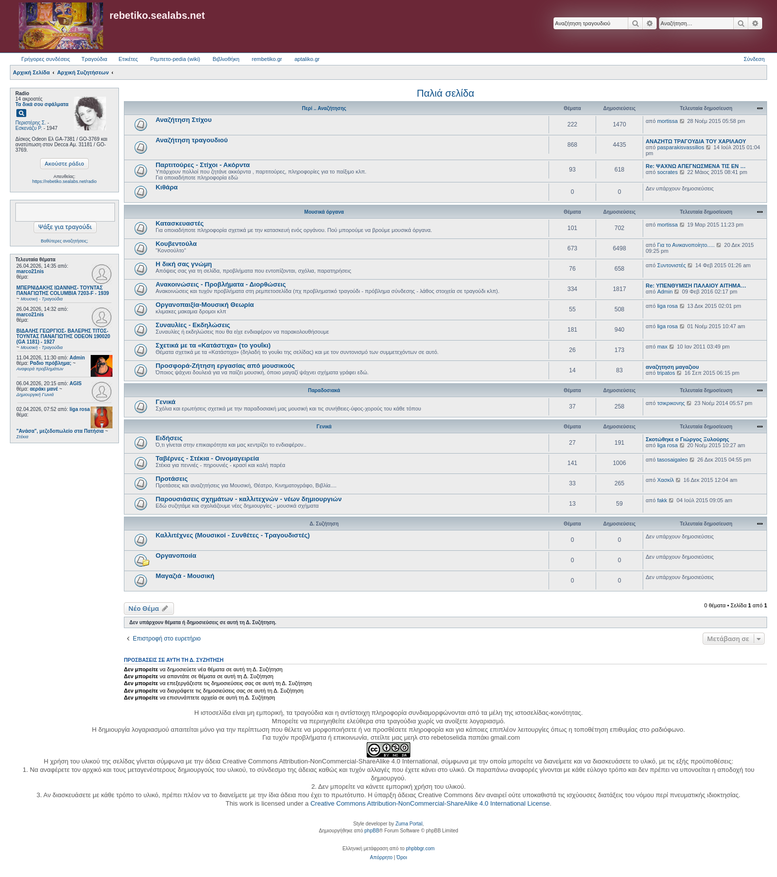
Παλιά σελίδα (445, 93)
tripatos (666, 373)
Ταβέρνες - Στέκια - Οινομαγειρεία (207, 458)
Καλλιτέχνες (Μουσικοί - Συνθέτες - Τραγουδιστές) (233, 535)
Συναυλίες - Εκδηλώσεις (193, 325)
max (662, 347)
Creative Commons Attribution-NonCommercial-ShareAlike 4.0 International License (430, 803)
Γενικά (165, 402)
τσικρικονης (671, 403)
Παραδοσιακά (324, 390)
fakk (662, 500)
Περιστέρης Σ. (30, 122)
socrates (667, 172)
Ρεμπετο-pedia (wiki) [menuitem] (175, 59)
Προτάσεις (172, 478)
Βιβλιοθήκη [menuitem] (226, 59)
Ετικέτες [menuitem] (128, 59)
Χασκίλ (665, 480)
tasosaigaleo (672, 460)
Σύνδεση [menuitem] (754, 59)
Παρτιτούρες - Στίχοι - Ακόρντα (203, 165)
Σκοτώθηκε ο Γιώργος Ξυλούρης (687, 439)
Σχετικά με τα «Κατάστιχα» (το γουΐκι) (213, 345)
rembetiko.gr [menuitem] (267, 59)
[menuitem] (381, 857)
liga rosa (79, 409)
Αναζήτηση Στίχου (184, 119)
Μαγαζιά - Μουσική (185, 576)
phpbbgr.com (420, 848)
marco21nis (30, 271)
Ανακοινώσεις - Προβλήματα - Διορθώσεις (221, 284)
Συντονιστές (671, 265)
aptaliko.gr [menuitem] (307, 59)
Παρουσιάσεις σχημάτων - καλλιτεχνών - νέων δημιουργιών (249, 499)
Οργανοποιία (176, 555)
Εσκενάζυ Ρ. (28, 128)
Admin (77, 357)
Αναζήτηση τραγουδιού (192, 140)
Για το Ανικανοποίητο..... (686, 245)
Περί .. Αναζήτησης (324, 108)
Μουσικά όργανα (324, 212)
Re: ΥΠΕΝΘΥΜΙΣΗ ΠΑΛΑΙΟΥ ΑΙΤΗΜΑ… (696, 286)
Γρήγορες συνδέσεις (45, 59)
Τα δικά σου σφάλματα (41, 104)
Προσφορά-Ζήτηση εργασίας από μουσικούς (225, 365)
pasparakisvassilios (680, 147)
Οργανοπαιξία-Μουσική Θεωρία (205, 304)
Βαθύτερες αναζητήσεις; (64, 240)
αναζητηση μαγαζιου (672, 367)
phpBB (371, 830)
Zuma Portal (408, 823)
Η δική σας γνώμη (184, 264)
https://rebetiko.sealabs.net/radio (64, 181)
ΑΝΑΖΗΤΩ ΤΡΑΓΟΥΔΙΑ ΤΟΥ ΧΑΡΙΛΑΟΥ (696, 141)
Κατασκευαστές (180, 223)
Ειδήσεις (169, 438)
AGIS (75, 383)
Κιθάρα (167, 187)
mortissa (667, 121)
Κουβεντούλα (176, 243)
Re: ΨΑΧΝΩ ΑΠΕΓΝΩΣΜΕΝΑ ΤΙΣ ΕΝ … (696, 166)
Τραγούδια (94, 59)
